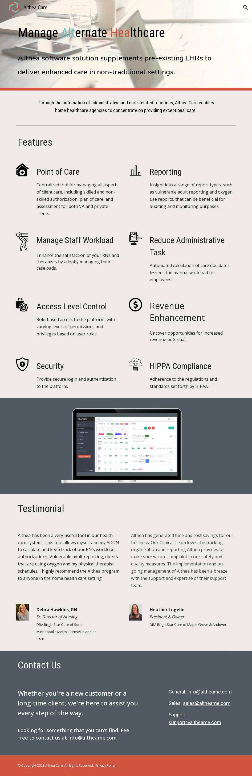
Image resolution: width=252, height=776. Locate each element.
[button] (245, 7)
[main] (126, 28)
